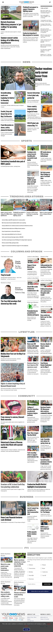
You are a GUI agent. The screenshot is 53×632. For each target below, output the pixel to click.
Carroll (44, 575)
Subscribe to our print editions (39, 591)
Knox (43, 568)
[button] (51, 200)
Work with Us (44, 617)
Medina (31, 572)
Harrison (31, 579)
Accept (26, 629)
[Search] (50, 2)
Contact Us (30, 620)
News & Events (45, 619)
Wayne (44, 565)
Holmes (31, 565)
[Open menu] (3, 2)
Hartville (31, 575)
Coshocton (45, 572)
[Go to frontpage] (26, 2)
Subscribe (47, 584)
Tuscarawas (32, 568)
